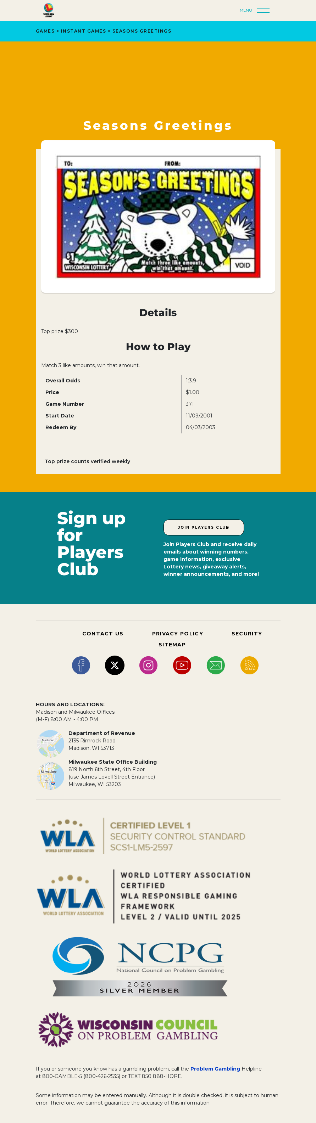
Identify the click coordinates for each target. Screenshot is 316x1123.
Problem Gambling (215, 1069)
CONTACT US (103, 633)
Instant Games (83, 31)
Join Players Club (203, 527)
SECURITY (247, 633)
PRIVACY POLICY (177, 633)
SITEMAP (172, 644)
